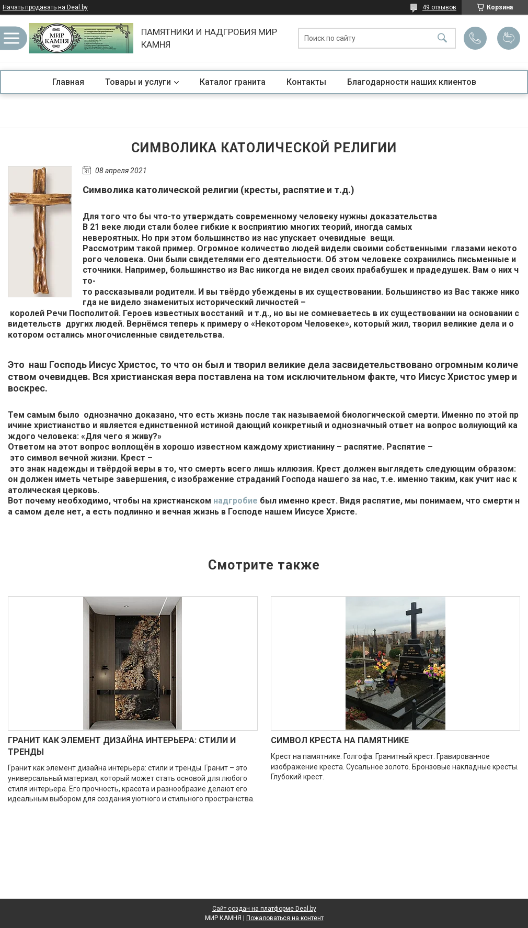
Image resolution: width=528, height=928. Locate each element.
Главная (68, 82)
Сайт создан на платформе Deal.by (264, 908)
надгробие (235, 501)
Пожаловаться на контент (285, 918)
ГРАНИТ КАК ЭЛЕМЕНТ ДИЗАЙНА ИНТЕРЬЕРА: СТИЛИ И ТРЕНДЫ (122, 746)
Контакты (306, 82)
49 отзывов (439, 7)
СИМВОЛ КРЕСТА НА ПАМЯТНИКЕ (340, 740)
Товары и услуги (138, 82)
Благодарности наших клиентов (411, 82)
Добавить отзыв (508, 38)
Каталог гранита (233, 82)
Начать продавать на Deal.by (45, 7)
